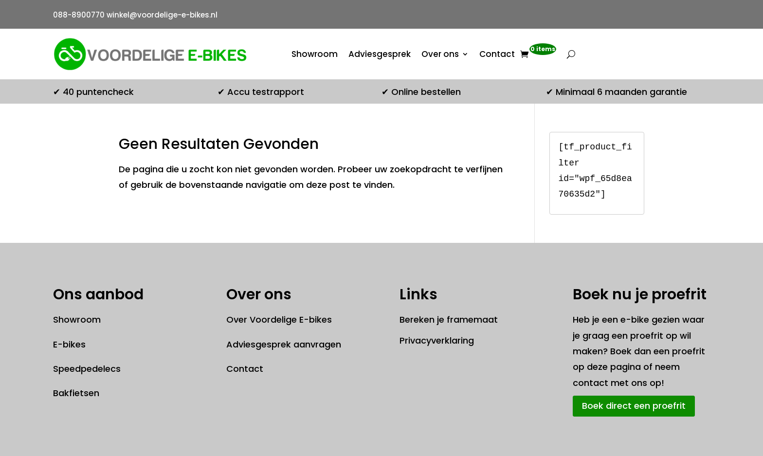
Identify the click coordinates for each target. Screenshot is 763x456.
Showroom (314, 54)
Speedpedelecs (87, 369)
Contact (497, 54)
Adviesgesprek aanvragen (283, 344)
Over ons (440, 54)
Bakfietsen (76, 393)
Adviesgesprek (379, 54)
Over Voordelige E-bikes (279, 319)
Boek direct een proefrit (634, 406)
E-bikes (69, 344)
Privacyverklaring (437, 340)
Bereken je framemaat (449, 319)
